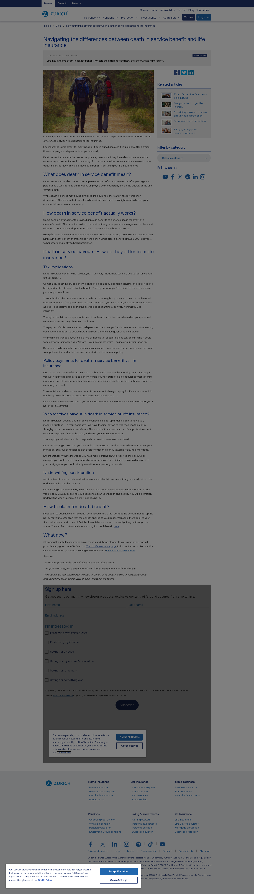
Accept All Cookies (118, 871)
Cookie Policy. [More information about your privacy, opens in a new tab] (45, 880)
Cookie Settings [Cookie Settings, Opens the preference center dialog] (118, 880)
